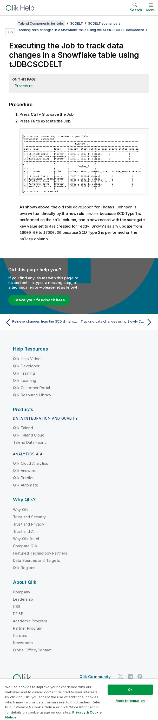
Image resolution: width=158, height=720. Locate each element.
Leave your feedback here (39, 298)
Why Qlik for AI (26, 537)
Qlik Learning (24, 379)
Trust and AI (23, 530)
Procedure (24, 86)
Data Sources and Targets (36, 559)
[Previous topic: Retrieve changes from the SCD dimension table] (40, 320)
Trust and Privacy (28, 522)
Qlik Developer (26, 364)
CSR (16, 605)
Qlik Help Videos (28, 357)
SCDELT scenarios (102, 23)
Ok (130, 689)
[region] (79, 699)
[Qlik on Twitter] (120, 675)
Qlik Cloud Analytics (30, 462)
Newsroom (23, 641)
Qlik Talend (23, 426)
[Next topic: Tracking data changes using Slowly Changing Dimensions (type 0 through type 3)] (117, 320)
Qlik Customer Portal (31, 386)
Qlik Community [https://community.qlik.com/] (95, 675)
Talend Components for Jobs (41, 23)
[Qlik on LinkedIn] (130, 675)
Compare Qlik (25, 544)
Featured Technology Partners (40, 551)
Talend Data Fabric (30, 441)
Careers (20, 634)
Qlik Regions (24, 566)
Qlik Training (24, 371)
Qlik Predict (23, 476)
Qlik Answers (24, 469)
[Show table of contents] (10, 23)
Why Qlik (21, 508)
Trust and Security (29, 515)
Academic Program (30, 619)
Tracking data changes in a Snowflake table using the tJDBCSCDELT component (80, 30)
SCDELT (76, 23)
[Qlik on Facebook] (140, 675)
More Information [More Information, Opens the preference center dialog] (130, 701)
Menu (150, 10)
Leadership (23, 597)
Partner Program (27, 626)
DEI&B (18, 612)
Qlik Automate (25, 483)
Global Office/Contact (32, 648)
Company (21, 590)
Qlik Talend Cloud (28, 433)
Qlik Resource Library (32, 393)
